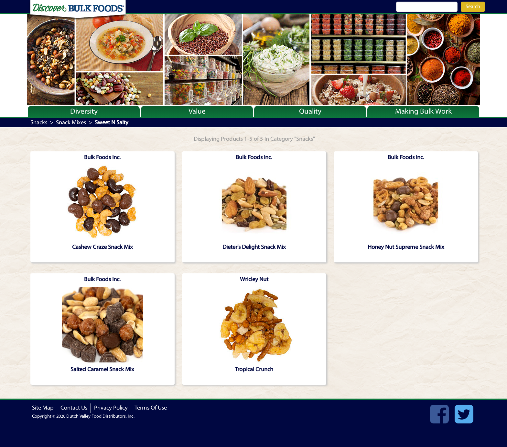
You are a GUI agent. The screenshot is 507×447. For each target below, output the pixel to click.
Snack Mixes (71, 122)
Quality (310, 111)
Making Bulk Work (423, 111)
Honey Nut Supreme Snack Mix (406, 247)
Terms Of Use (151, 407)
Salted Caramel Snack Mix (102, 369)
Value (197, 111)
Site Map (43, 407)
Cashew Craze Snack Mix (102, 247)
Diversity (84, 111)
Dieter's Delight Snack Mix (254, 247)
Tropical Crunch (254, 369)
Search (473, 6)
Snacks (38, 122)
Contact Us (73, 407)
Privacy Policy (111, 407)
